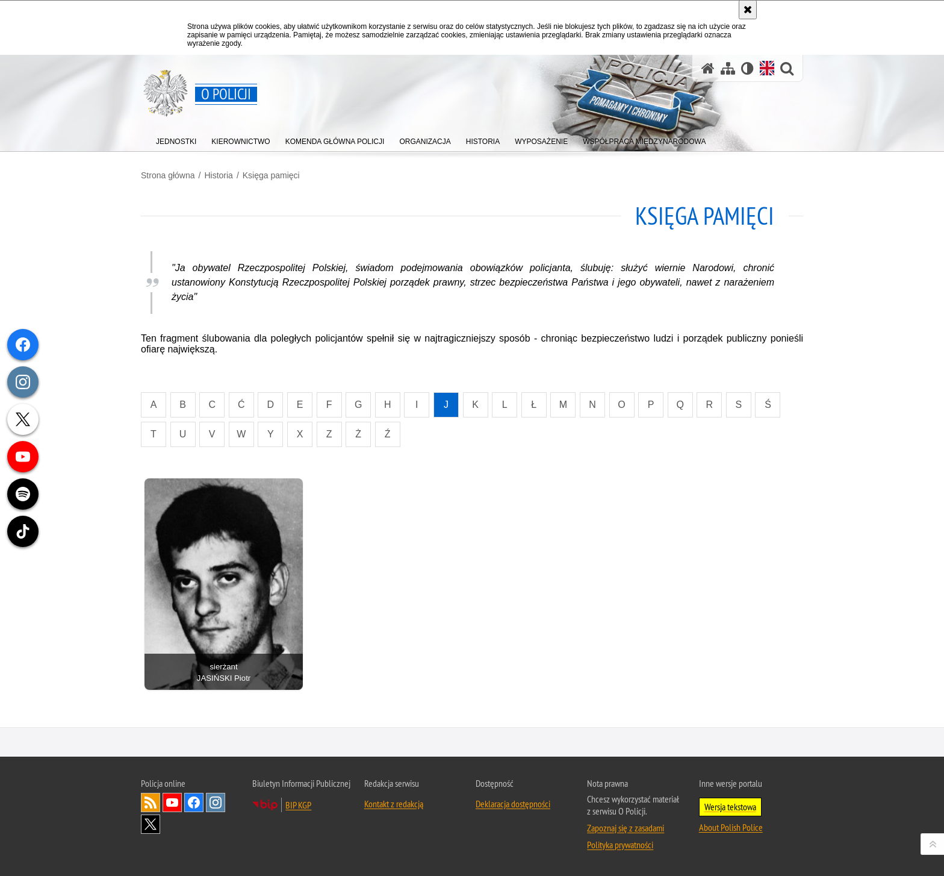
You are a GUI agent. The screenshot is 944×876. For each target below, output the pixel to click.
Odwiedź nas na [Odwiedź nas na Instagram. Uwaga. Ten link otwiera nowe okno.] (215, 802)
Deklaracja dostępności (513, 804)
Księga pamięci (271, 175)
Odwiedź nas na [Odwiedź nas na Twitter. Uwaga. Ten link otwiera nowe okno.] (150, 824)
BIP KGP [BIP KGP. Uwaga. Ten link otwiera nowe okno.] (298, 805)
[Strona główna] (708, 68)
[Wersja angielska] (767, 68)
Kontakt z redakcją (393, 804)
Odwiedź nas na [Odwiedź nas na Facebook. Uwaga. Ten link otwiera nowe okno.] (193, 802)
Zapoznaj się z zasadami (625, 828)
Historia (218, 175)
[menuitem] (176, 139)
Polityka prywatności (620, 845)
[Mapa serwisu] (728, 68)
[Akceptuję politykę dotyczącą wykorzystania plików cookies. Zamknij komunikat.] (748, 9)
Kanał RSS (150, 802)
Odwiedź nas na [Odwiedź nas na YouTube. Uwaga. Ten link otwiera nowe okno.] (172, 802)
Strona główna (168, 175)
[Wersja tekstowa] (747, 68)
